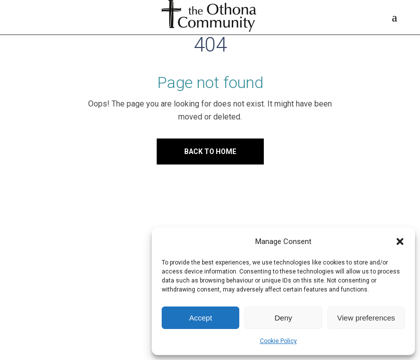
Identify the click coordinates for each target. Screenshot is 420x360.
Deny (283, 318)
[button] (400, 241)
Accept (200, 318)
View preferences (366, 318)
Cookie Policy (278, 341)
